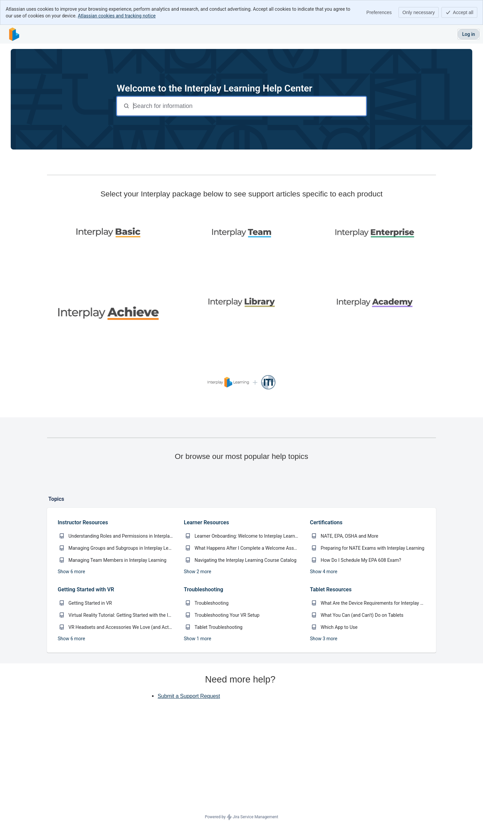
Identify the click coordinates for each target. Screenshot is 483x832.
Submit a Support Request (189, 728)
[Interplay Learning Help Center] (14, 34)
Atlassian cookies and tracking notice (117, 15)
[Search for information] (249, 106)
